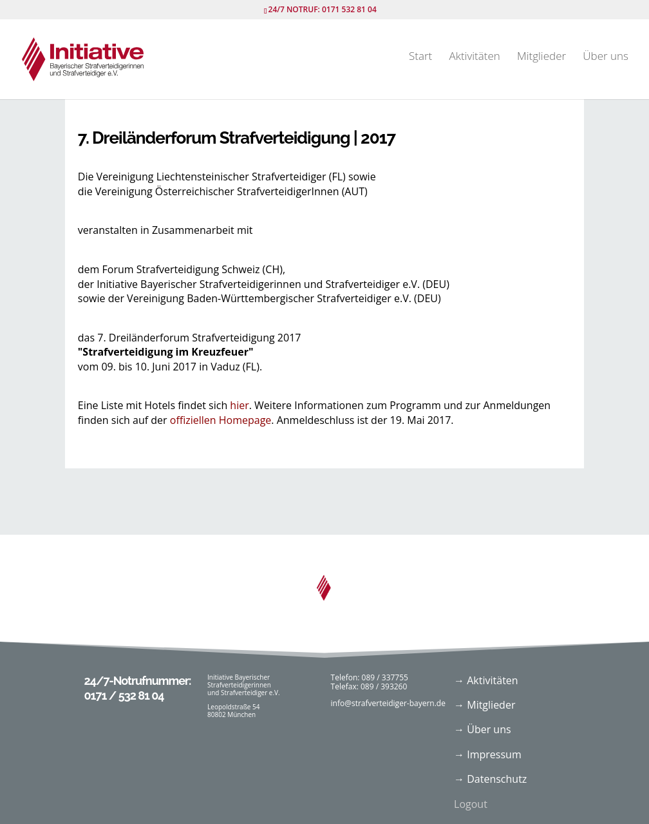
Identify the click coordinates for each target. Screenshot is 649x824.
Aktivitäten (474, 57)
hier (239, 405)
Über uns (605, 57)
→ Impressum (488, 754)
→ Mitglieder (484, 705)
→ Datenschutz (490, 779)
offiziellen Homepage (221, 420)
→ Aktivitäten (486, 680)
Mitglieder (541, 57)
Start (420, 57)
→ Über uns (482, 729)
